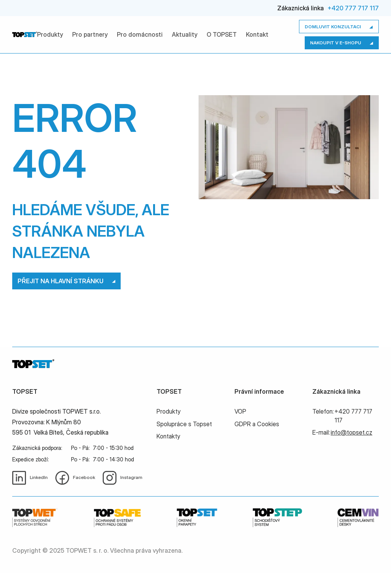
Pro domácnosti (140, 34)
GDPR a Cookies (256, 424)
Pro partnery (90, 34)
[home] (24, 34)
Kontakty (168, 436)
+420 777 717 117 (353, 8)
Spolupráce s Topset (184, 424)
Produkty (50, 34)
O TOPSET (222, 34)
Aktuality (184, 34)
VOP (240, 411)
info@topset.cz (351, 432)
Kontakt (257, 34)
